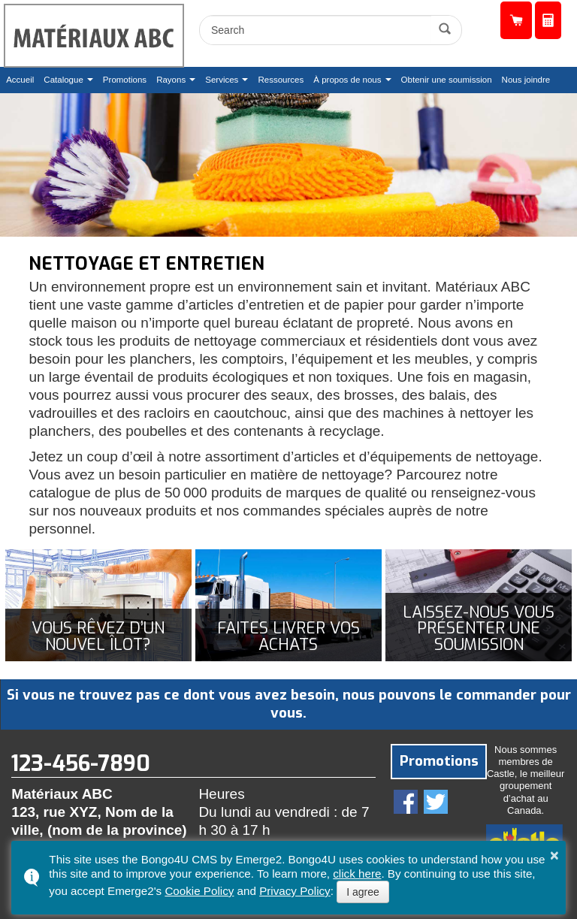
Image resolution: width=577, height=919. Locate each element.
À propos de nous (347, 79)
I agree (362, 892)
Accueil (20, 79)
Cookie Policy (199, 890)
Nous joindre (526, 79)
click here (357, 873)
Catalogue (63, 79)
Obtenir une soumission (548, 21)
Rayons (171, 79)
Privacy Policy (295, 890)
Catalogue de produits (516, 21)
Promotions (125, 79)
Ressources (281, 79)
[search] (317, 30)
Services (221, 79)
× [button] (554, 855)
